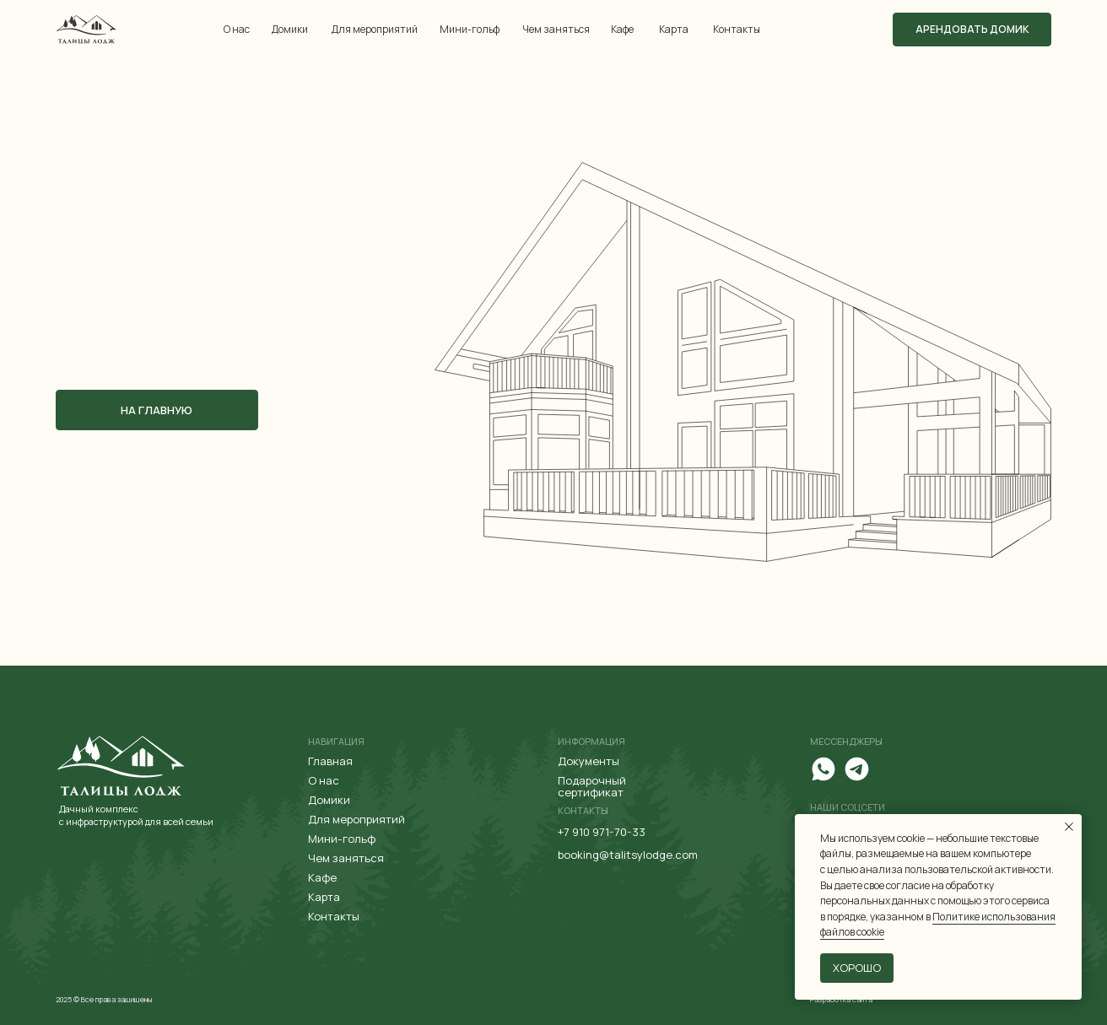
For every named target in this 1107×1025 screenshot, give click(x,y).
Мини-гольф (470, 29)
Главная (330, 761)
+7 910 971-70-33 (601, 831)
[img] (86, 29)
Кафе (622, 29)
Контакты (736, 29)
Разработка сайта (841, 1000)
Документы (588, 761)
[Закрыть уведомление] (1069, 826)
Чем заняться (556, 29)
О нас (237, 29)
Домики (290, 29)
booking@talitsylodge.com (628, 854)
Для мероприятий (375, 29)
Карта (673, 29)
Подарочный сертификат (592, 786)
